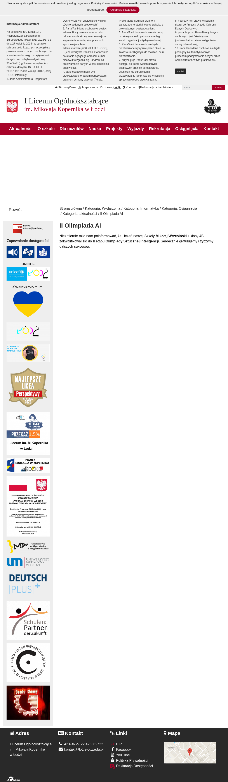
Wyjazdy (135, 128)
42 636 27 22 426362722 (80, 744)
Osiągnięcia (186, 128)
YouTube (120, 755)
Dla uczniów (72, 128)
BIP (116, 744)
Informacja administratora (156, 87)
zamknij (180, 71)
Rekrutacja (159, 128)
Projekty (114, 128)
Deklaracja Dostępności (131, 766)
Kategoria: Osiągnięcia (179, 208)
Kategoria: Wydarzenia (102, 208)
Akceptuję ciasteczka (123, 9)
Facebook (121, 749)
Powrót (15, 209)
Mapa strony (88, 87)
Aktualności (21, 128)
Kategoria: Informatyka (141, 208)
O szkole (46, 128)
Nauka (95, 128)
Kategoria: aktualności (80, 214)
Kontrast (129, 87)
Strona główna (66, 87)
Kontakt (211, 128)
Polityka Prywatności (129, 760)
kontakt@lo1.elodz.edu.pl (80, 749)
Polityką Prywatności (104, 3)
